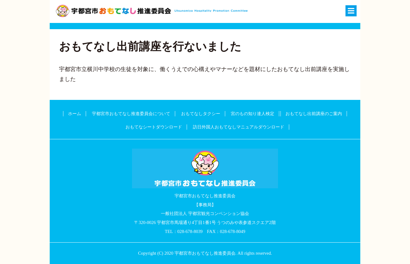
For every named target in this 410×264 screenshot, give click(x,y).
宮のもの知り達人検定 (252, 113)
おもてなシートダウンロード (153, 126)
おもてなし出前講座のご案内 (313, 113)
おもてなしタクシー (200, 113)
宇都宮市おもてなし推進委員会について (131, 113)
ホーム (74, 113)
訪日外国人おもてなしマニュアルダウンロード (238, 126)
